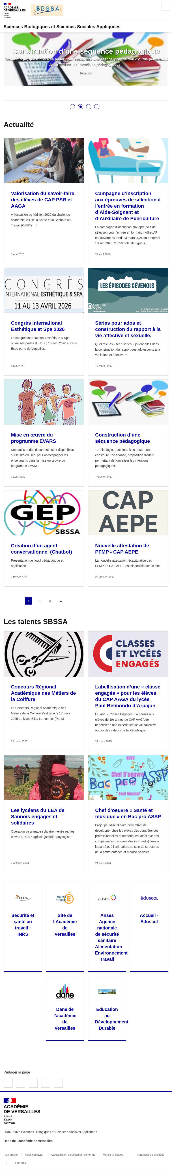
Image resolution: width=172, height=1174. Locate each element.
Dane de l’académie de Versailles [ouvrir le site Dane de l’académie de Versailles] (28, 1141)
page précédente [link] (18, 601)
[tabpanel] (86, 59)
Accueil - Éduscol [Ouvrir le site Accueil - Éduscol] (149, 918)
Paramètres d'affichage (150, 1154)
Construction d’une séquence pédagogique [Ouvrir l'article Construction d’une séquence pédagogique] (122, 438)
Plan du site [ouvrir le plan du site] (11, 1154)
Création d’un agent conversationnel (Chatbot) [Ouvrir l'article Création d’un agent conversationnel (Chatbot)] (41, 549)
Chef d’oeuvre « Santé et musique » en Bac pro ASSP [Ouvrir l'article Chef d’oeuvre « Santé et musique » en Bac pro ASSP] (128, 813)
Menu (165, 6)
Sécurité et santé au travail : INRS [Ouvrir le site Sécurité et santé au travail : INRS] (22, 925)
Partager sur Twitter (20, 1083)
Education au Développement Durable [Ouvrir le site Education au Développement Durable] (111, 1019)
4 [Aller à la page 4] (61, 601)
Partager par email (45, 1083)
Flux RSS (20, 1162)
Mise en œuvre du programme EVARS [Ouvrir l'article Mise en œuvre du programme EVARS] (33, 438)
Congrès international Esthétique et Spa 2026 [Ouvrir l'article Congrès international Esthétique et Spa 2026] (38, 326)
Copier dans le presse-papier (58, 1083)
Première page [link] (7, 601)
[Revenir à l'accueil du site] (22, 1111)
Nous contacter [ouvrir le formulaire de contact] (34, 1154)
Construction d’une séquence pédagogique (86, 51)
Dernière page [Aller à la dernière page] (82, 601)
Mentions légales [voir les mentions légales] (113, 1154)
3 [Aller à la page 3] (50, 601)
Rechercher (153, 6)
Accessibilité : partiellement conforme (73, 1154)
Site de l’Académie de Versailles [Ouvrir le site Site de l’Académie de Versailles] (65, 925)
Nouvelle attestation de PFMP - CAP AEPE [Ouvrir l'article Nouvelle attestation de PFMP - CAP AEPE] (122, 549)
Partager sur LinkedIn (33, 1083)
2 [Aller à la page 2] (39, 601)
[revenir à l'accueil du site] (86, 26)
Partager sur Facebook (8, 1083)
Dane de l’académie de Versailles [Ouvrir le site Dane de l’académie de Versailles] (65, 1019)
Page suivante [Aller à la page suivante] (71, 601)
